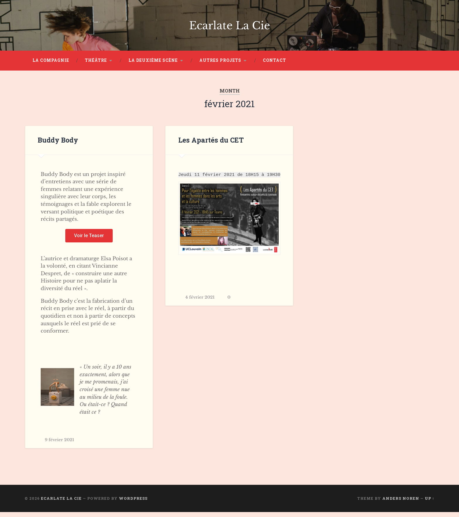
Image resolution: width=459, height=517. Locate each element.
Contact (274, 65)
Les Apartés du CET (209, 145)
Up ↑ (429, 503)
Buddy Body (58, 145)
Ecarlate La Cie (229, 27)
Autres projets (220, 65)
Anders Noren (400, 503)
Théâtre (96, 65)
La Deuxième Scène (153, 65)
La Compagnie (50, 65)
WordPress (133, 503)
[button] (89, 240)
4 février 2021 (200, 303)
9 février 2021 (60, 445)
